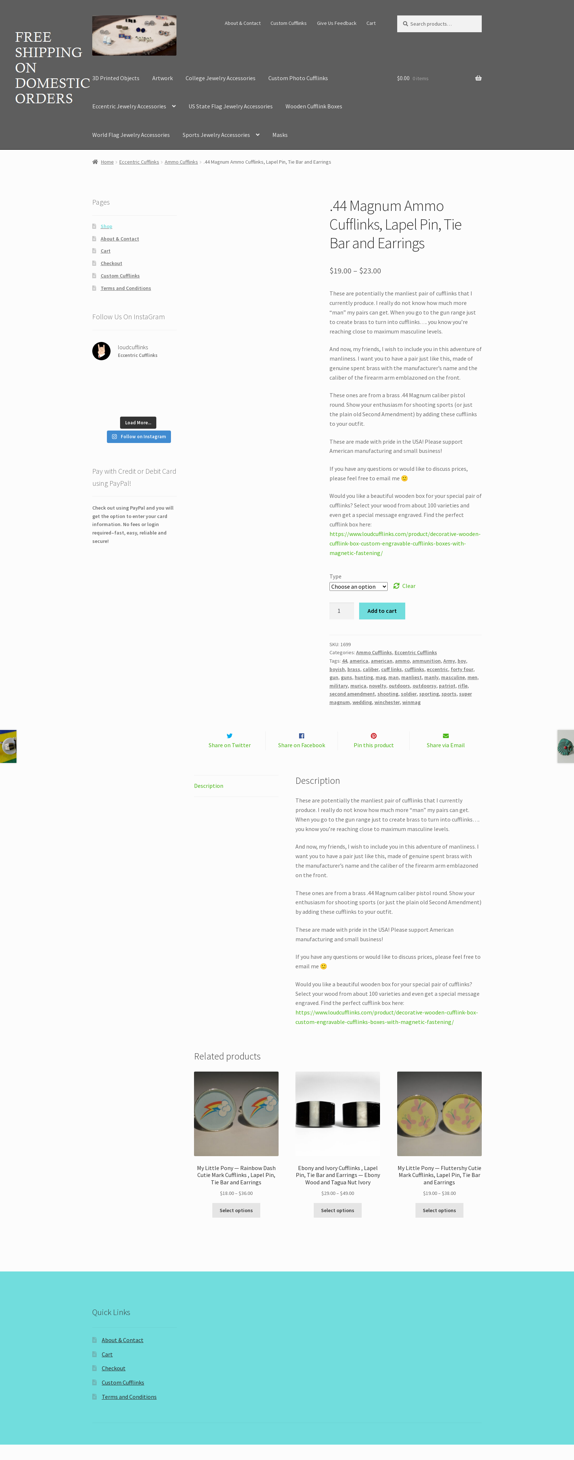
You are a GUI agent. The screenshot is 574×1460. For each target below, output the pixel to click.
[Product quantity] (341, 611)
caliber (371, 669)
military (338, 685)
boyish (337, 669)
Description (208, 801)
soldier (409, 693)
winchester (387, 702)
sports (448, 693)
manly (431, 677)
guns (346, 677)
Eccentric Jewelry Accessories (129, 106)
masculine (453, 677)
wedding (362, 702)
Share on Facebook (301, 760)
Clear (408, 585)
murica (358, 685)
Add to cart (382, 610)
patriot (447, 685)
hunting (364, 677)
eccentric (437, 669)
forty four (462, 669)
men (472, 677)
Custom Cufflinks (289, 23)
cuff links (391, 669)
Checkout (111, 263)
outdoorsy (424, 685)
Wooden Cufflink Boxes (314, 106)
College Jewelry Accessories (221, 78)
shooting (387, 693)
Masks (280, 134)
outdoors (399, 685)
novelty (377, 685)
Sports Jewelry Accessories (216, 134)
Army (449, 661)
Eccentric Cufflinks (139, 162)
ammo (402, 661)
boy (462, 661)
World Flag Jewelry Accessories (131, 134)
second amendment (352, 693)
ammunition (426, 661)
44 (344, 661)
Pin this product (374, 760)
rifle (462, 685)
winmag (411, 702)
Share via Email (446, 760)
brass (353, 669)
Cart (371, 23)
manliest (411, 677)
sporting (429, 693)
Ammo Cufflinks (181, 162)
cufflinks (414, 669)
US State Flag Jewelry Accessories (231, 106)
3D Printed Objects (115, 78)
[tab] (236, 801)
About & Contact (243, 23)
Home (107, 162)
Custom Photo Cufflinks (298, 78)
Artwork (162, 78)
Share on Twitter (230, 760)
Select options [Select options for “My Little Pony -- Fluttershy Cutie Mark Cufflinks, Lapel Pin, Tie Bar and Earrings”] (439, 1225)
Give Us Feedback (337, 23)
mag (381, 677)
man (393, 677)
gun (333, 677)
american (381, 661)
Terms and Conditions (126, 288)
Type (335, 576)
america (359, 661)
